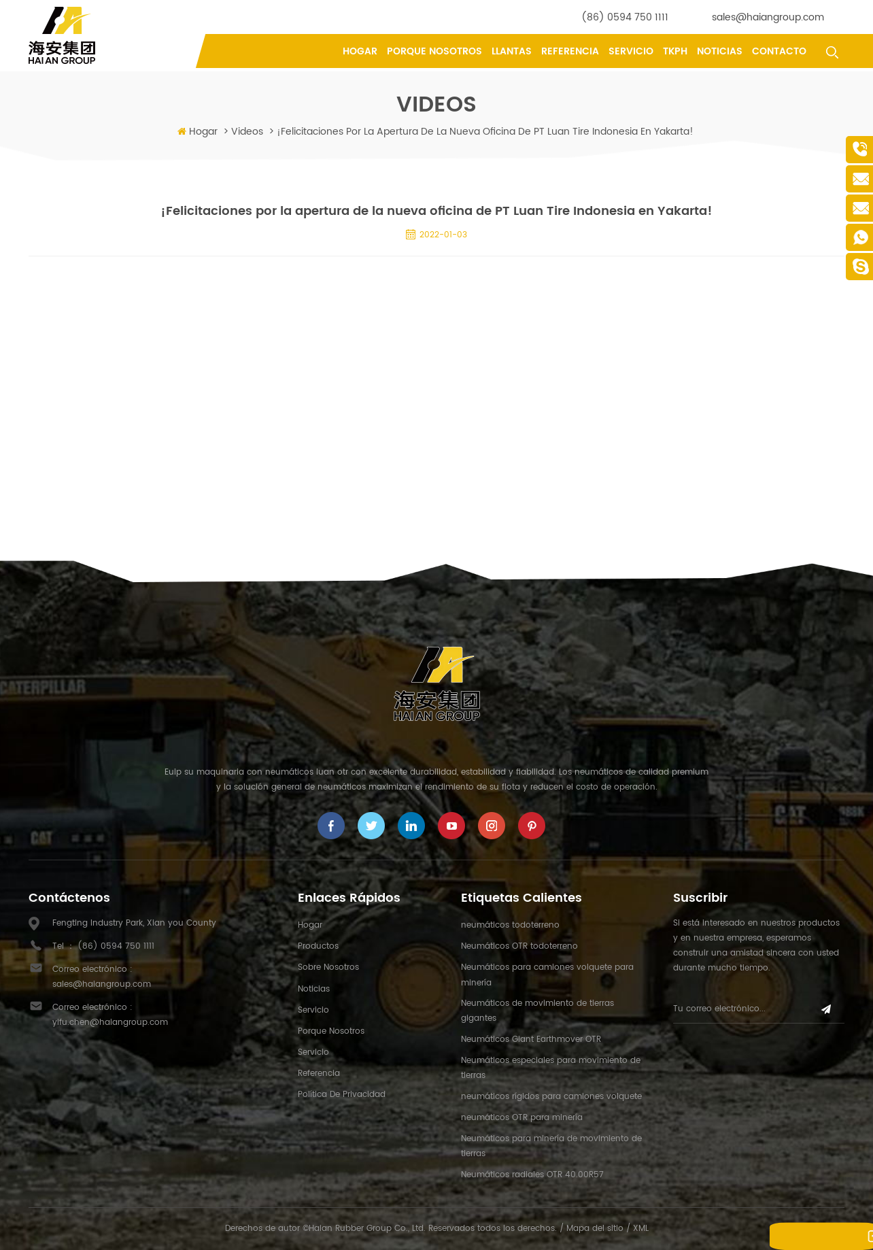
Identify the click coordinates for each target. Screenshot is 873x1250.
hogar (310, 925)
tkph (675, 51)
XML (641, 1228)
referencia (570, 51)
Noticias (719, 51)
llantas (512, 51)
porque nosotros (434, 51)
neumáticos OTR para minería (522, 1117)
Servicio (631, 51)
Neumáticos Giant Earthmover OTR (531, 1039)
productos (318, 946)
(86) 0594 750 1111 (624, 17)
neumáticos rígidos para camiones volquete (551, 1096)
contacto (779, 51)
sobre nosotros (328, 967)
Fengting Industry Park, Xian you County (134, 923)
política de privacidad (342, 1094)
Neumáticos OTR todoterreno (519, 946)
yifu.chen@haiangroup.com (110, 1022)
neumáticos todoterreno (510, 925)
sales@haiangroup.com (768, 17)
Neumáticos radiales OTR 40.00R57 (532, 1174)
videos (247, 131)
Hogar (360, 51)
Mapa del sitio (594, 1228)
